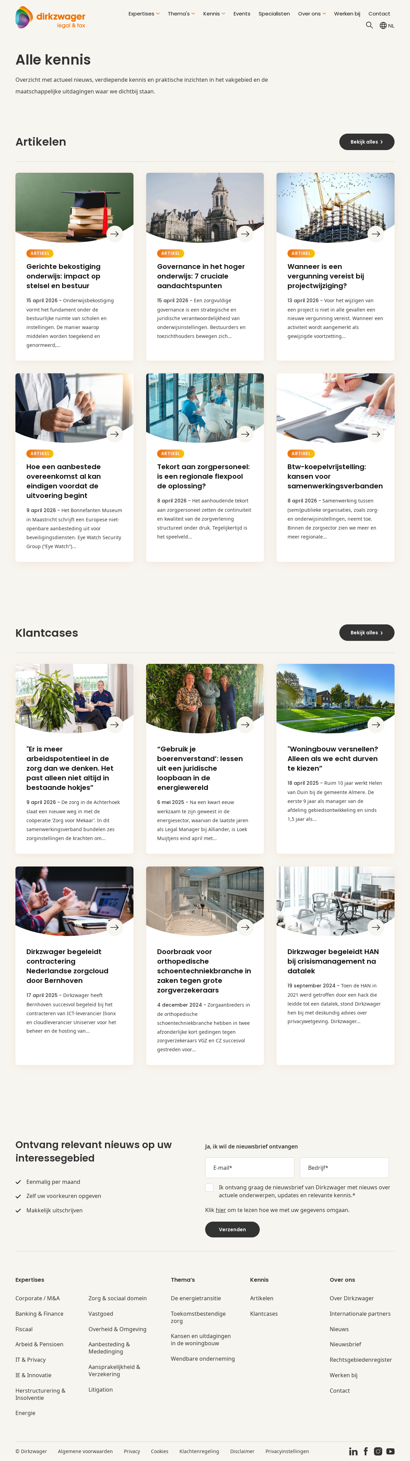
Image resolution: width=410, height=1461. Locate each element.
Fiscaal (24, 1329)
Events (242, 13)
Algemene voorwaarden (85, 1451)
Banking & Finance (39, 1313)
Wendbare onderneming (203, 1358)
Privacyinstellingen (287, 1451)
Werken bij (347, 13)
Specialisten (274, 13)
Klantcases (264, 1313)
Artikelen (261, 1298)
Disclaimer (242, 1451)
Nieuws (339, 1329)
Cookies (159, 1451)
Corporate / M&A (37, 1298)
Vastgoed (101, 1313)
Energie (25, 1413)
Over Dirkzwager (352, 1298)
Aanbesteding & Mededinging (109, 1348)
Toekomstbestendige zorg (198, 1317)
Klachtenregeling (199, 1451)
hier (221, 1210)
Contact (379, 13)
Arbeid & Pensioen (39, 1344)
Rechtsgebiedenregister (361, 1359)
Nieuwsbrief (345, 1344)
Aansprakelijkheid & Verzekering (114, 1370)
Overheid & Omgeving (118, 1329)
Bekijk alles (367, 141)
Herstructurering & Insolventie (40, 1394)
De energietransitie (196, 1298)
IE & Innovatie (33, 1375)
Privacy (132, 1451)
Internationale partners (360, 1313)
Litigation (101, 1389)
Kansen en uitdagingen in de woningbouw (201, 1340)
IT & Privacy (30, 1359)
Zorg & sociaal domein (118, 1298)
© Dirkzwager (31, 1451)
